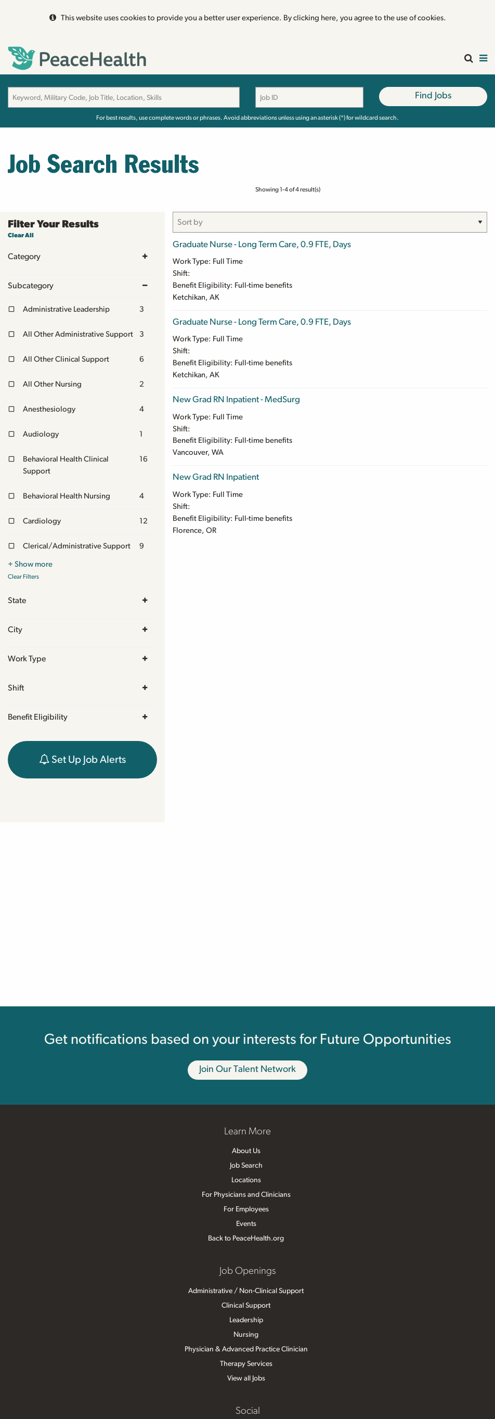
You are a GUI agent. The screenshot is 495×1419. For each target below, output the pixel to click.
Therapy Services (246, 1363)
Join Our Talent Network (247, 1069)
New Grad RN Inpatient (216, 476)
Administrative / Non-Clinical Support (246, 1291)
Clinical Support (246, 1305)
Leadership (246, 1320)
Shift (82, 688)
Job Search (246, 1165)
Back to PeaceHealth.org (246, 1238)
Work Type (82, 659)
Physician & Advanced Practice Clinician (246, 1349)
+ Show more (30, 564)
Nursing (245, 1334)
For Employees (246, 1209)
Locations (246, 1180)
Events (246, 1224)
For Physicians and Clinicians (246, 1194)
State (82, 601)
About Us (246, 1151)
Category (82, 257)
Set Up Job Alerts (82, 759)
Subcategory (82, 286)
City (82, 630)
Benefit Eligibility (82, 717)
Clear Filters (23, 576)
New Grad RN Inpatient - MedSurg (236, 399)
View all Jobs (246, 1378)
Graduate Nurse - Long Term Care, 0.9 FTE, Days (262, 244)
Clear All (21, 235)
